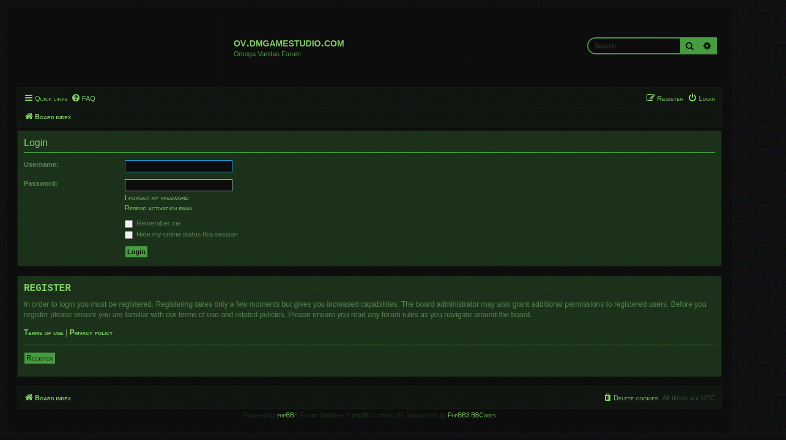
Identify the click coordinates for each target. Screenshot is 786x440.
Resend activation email (183, 207)
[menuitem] (106, 98)
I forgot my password (181, 197)
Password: (65, 183)
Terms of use (67, 332)
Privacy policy (114, 332)
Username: (65, 164)
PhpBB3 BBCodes (495, 415)
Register (63, 358)
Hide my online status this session (205, 234)
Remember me (177, 223)
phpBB (309, 415)
